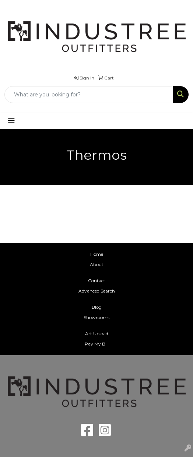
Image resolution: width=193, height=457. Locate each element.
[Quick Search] (88, 94)
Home (96, 254)
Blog (97, 307)
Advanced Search (96, 291)
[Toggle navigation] (11, 121)
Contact (96, 280)
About (96, 264)
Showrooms (96, 317)
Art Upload (96, 333)
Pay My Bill (97, 344)
